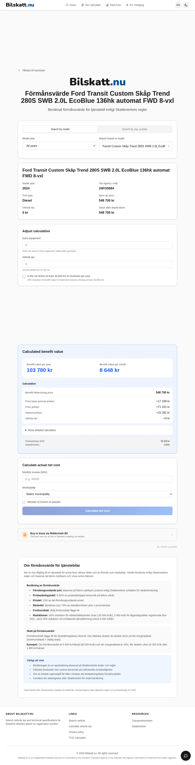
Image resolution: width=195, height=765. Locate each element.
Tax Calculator (91, 5)
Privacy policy (76, 732)
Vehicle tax (28, 257)
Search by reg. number (134, 129)
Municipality (28, 487)
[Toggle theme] (186, 5)
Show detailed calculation (42, 430)
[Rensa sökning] (169, 146)
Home (71, 5)
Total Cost (113, 5)
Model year (28, 138)
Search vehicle (77, 720)
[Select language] (178, 5)
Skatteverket (139, 726)
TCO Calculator (77, 737)
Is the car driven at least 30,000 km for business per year (65, 278)
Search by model (60, 129)
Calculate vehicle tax (80, 726)
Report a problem (167, 547)
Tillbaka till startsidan (31, 70)
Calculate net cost (97, 510)
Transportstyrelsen (142, 720)
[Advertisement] (97, 35)
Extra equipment (31, 238)
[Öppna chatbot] (186, 756)
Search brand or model (111, 138)
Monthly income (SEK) (34, 472)
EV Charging (135, 5)
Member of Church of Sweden (43, 502)
